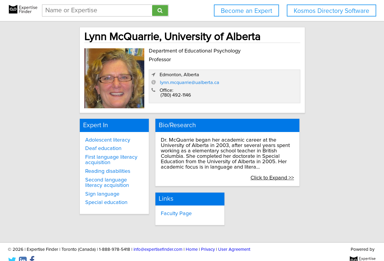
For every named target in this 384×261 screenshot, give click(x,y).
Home (192, 239)
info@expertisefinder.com (158, 239)
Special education (84, 199)
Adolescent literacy (85, 136)
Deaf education (81, 145)
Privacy (208, 239)
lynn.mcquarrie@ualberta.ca (268, 84)
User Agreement (234, 239)
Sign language (80, 190)
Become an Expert (246, 11)
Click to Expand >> (299, 168)
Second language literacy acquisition (93, 179)
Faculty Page (164, 204)
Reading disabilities (85, 167)
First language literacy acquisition (89, 156)
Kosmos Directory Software (331, 11)
